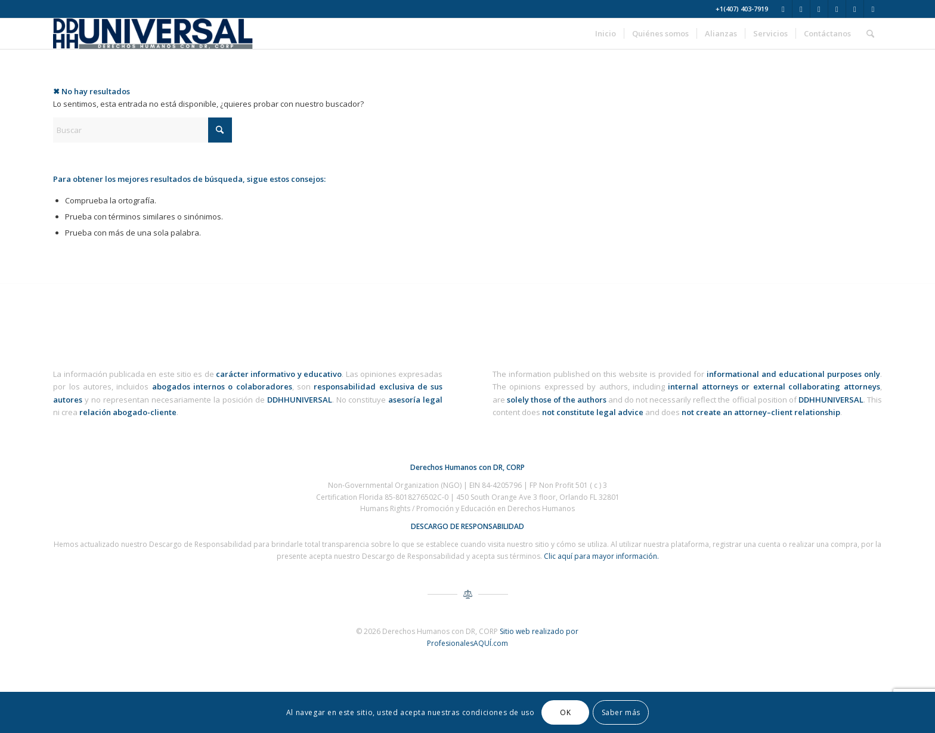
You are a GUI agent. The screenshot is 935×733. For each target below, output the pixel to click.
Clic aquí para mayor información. (601, 556)
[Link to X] (783, 9)
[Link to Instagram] (819, 9)
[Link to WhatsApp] (854, 9)
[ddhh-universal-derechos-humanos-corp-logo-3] (152, 33)
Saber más (621, 712)
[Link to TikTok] (873, 9)
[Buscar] (870, 33)
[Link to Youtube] (837, 9)
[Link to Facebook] (801, 9)
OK (565, 712)
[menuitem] (605, 33)
